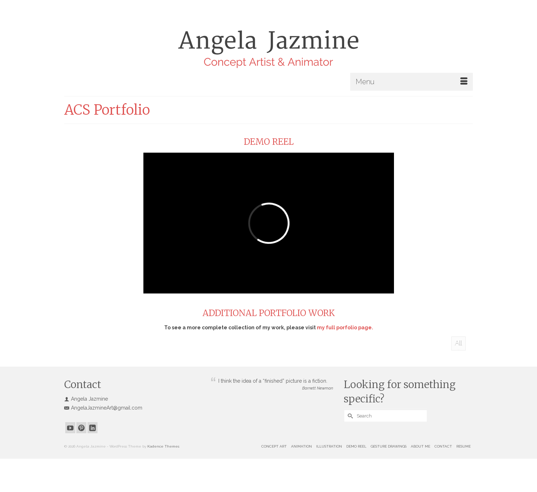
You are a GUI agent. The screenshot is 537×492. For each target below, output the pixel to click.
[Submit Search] (349, 416)
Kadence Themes (163, 446)
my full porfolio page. (345, 327)
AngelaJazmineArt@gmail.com (103, 408)
